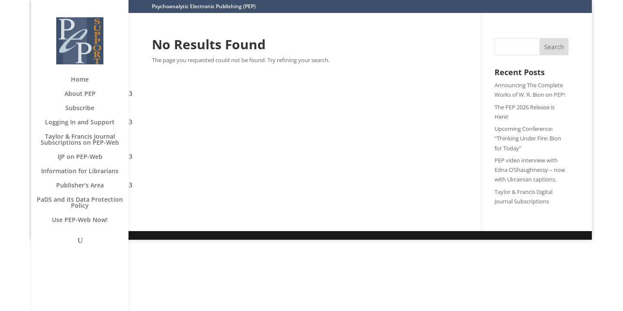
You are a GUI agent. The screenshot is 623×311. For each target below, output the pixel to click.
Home (80, 79)
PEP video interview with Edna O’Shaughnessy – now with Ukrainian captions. (530, 169)
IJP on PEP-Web (80, 157)
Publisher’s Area (80, 185)
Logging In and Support (80, 122)
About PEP (80, 94)
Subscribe (79, 108)
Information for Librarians (80, 171)
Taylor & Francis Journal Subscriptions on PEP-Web (80, 139)
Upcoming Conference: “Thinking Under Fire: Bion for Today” (528, 138)
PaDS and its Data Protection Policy (80, 203)
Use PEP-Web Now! (80, 220)
